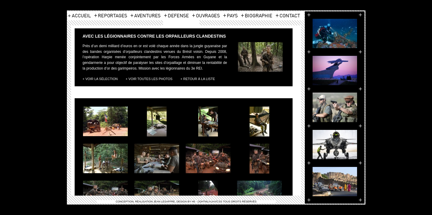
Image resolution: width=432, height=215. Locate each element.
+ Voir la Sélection (100, 79)
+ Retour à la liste (197, 79)
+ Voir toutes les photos (149, 79)
